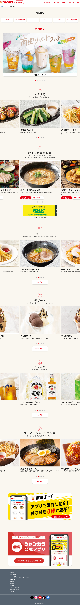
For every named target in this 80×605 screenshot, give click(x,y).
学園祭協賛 (12, 580)
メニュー (63, 2)
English (11, 591)
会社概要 (11, 585)
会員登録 (19, 2)
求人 (77, 2)
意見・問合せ (12, 574)
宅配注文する (41, 198)
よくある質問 (12, 576)
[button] (36, 137)
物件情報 (11, 583)
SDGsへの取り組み (14, 587)
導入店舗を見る (30, 198)
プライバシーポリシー (14, 589)
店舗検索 (47, 2)
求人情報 (11, 581)
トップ (2, 6)
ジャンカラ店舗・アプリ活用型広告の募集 (19, 578)
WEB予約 (55, 2)
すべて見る (38, 282)
